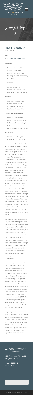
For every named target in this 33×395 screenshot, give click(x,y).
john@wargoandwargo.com (16, 58)
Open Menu (26, 9)
